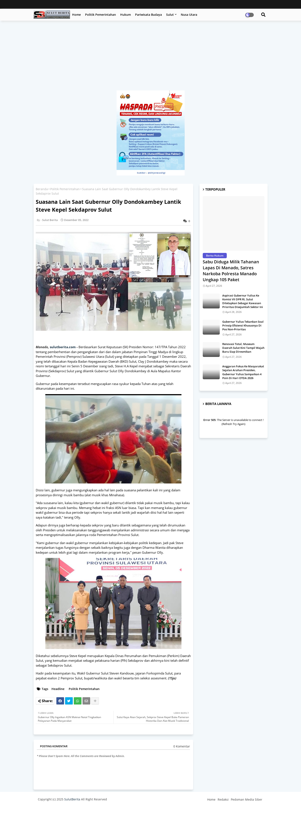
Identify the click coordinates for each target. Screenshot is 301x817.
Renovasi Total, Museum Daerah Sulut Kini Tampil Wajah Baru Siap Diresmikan (243, 348)
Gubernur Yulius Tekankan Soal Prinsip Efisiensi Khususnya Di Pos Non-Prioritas (243, 325)
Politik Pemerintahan (100, 15)
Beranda (42, 189)
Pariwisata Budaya (148, 15)
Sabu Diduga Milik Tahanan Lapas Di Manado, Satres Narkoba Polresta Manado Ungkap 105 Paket (231, 270)
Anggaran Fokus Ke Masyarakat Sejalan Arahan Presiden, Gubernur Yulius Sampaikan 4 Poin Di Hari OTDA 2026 (243, 372)
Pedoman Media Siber (246, 799)
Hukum (125, 15)
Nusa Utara (189, 15)
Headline (57, 689)
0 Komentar (181, 746)
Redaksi (223, 799)
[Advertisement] (151, 57)
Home (76, 15)
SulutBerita (72, 799)
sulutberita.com (63, 347)
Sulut (170, 15)
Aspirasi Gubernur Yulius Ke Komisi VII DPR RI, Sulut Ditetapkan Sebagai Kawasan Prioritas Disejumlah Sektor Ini (242, 301)
